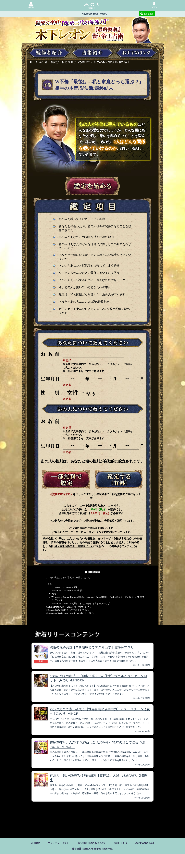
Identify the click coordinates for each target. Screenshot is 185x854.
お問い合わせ (120, 843)
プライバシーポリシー (59, 843)
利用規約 (35, 843)
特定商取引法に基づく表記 (92, 843)
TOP (32, 62)
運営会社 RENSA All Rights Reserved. (92, 848)
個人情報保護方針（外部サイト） (73, 546)
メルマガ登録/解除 (144, 843)
